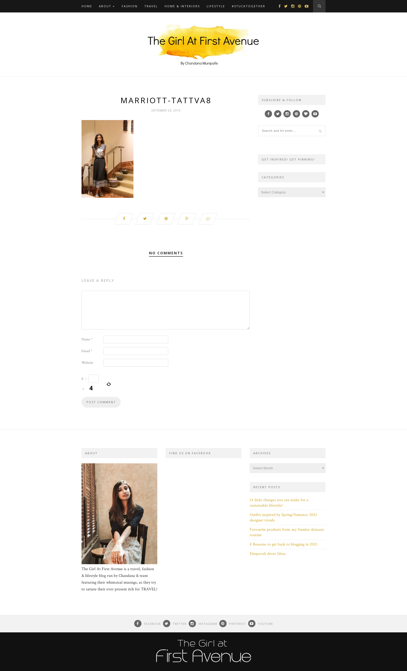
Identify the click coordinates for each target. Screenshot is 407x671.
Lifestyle (216, 6)
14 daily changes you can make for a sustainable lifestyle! (279, 502)
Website (87, 362)
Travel (151, 6)
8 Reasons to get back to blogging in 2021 (283, 544)
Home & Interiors (182, 6)
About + (107, 6)
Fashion (130, 6)
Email (87, 351)
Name (87, 339)
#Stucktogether (248, 6)
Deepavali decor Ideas (268, 553)
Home (87, 6)
